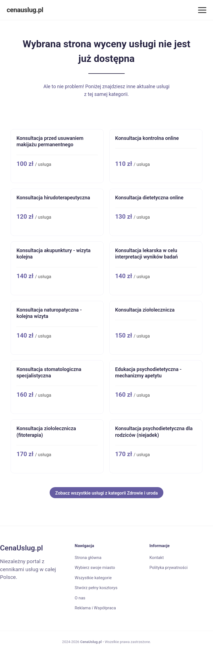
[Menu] (202, 10)
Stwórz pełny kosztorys (96, 587)
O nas (80, 597)
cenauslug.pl (25, 10)
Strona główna (88, 557)
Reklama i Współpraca (95, 607)
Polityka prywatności (168, 567)
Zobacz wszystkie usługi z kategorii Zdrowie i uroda (106, 493)
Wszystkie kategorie (93, 577)
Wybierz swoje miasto (95, 567)
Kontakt (156, 557)
